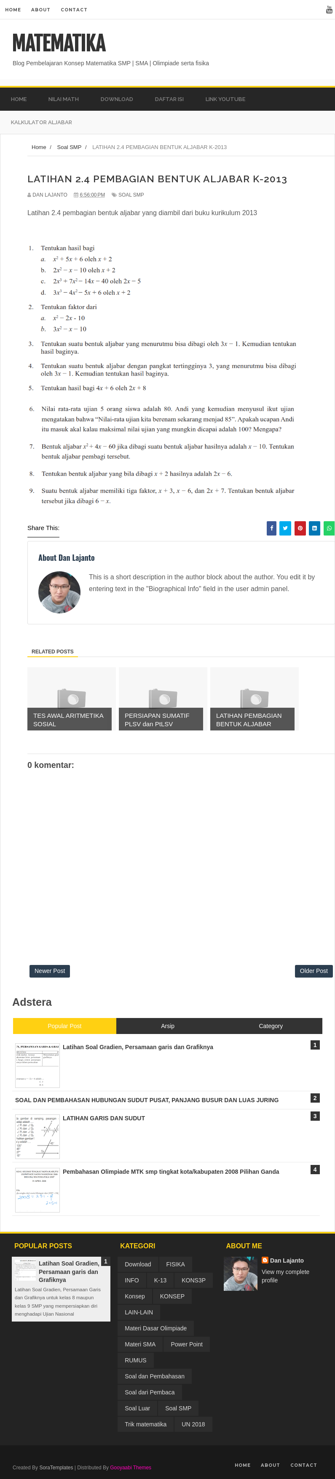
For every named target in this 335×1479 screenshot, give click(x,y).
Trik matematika (145, 1424)
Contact (74, 10)
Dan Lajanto (287, 1260)
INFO (132, 1280)
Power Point (186, 1344)
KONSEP (172, 1296)
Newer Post (50, 970)
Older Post (314, 970)
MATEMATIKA (58, 43)
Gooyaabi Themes (130, 1468)
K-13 (160, 1280)
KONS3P (194, 1280)
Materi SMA (140, 1344)
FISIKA (175, 1264)
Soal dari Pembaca (149, 1392)
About (41, 10)
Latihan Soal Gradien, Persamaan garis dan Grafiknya (69, 1271)
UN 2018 (193, 1424)
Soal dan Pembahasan (155, 1376)
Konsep (135, 1296)
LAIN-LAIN (139, 1312)
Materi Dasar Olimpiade (156, 1328)
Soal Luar (137, 1408)
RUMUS (135, 1360)
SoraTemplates (56, 1468)
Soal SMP (131, 195)
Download (138, 1264)
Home (13, 10)
